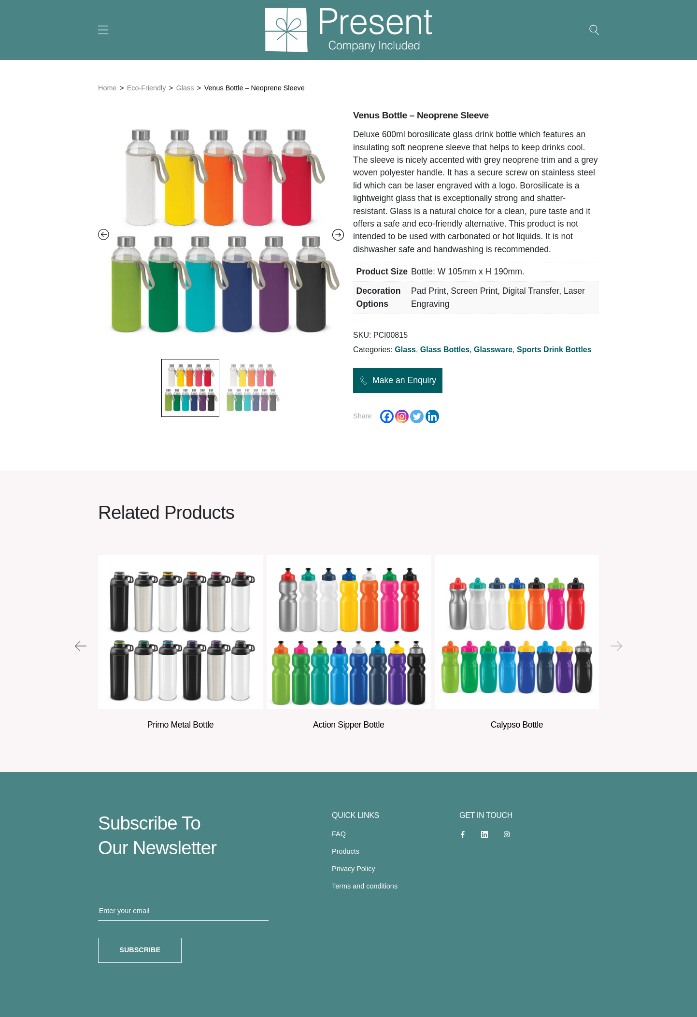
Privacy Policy (353, 869)
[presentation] (80, 646)
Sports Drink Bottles (554, 349)
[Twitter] (417, 416)
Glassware (493, 349)
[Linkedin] (432, 416)
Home (107, 88)
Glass (185, 88)
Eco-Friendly (146, 88)
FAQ (339, 834)
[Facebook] (387, 416)
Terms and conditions (365, 886)
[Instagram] (402, 416)
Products (345, 851)
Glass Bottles (444, 349)
